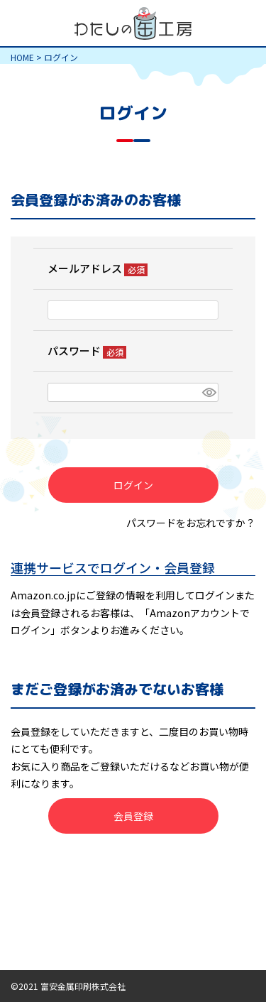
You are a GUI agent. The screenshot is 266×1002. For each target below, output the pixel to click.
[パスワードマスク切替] (208, 392)
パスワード (87, 350)
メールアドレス (98, 268)
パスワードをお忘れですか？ (190, 523)
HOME (22, 57)
